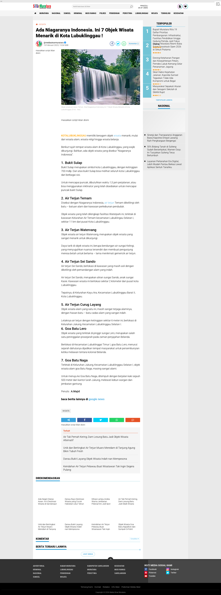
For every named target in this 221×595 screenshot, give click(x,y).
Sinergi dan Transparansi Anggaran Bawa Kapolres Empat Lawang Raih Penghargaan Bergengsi (164, 138)
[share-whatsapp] (124, 43)
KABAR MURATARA (67, 566)
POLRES (103, 13)
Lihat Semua (88, 554)
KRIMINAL (78, 13)
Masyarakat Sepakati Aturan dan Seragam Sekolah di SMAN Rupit (167, 89)
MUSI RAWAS (90, 13)
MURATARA (44, 13)
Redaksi (106, 587)
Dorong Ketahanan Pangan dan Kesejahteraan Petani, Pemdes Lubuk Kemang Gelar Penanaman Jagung (167, 62)
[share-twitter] (118, 43)
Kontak (98, 587)
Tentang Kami (87, 587)
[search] (103, 6)
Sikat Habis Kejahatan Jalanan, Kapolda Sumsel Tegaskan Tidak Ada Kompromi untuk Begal (165, 76)
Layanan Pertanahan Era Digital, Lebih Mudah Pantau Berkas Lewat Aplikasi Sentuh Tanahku (164, 164)
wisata (117, 135)
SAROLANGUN (120, 573)
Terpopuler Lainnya (164, 100)
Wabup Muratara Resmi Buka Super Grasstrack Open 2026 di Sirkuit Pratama (167, 46)
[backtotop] (110, 560)
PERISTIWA (127, 13)
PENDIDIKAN (114, 13)
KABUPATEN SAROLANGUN (98, 566)
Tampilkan (135, 539)
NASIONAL (56, 13)
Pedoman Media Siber (131, 587)
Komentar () (134, 43)
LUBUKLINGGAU (141, 13)
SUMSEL (67, 13)
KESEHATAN (179, 13)
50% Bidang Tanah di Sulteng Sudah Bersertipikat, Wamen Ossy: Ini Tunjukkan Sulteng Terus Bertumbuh (164, 151)
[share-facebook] (112, 43)
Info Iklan (115, 587)
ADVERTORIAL (39, 566)
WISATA (154, 13)
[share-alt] (68, 420)
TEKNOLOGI (165, 13)
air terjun (109, 202)
